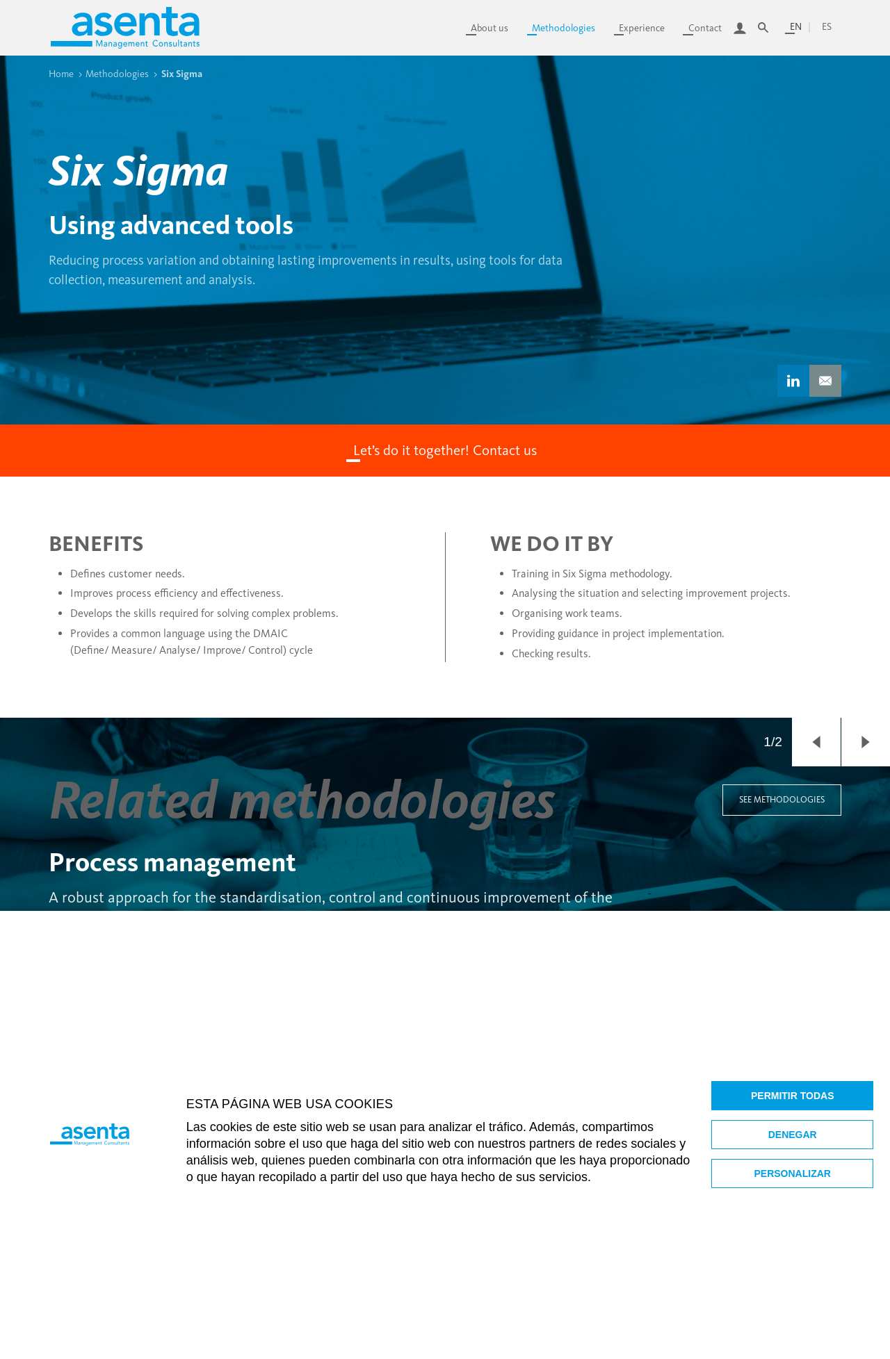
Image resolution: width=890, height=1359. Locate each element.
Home (61, 73)
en (796, 27)
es (827, 27)
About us (489, 28)
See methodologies (782, 799)
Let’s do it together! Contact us (445, 450)
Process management (172, 862)
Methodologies (563, 28)
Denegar (792, 1134)
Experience (642, 28)
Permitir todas (792, 1095)
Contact (705, 28)
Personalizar (792, 1173)
